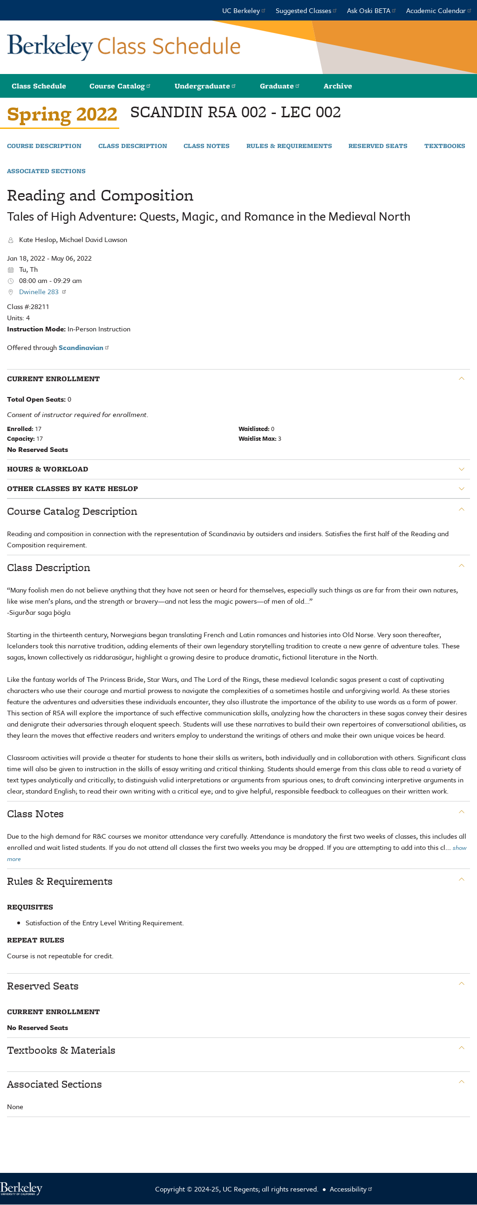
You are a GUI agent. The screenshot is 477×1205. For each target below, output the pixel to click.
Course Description (44, 146)
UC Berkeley (244, 10)
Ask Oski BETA (372, 10)
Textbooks (444, 146)
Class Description (132, 146)
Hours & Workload (47, 469)
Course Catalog (120, 86)
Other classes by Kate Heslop (72, 488)
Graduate (280, 86)
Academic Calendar (439, 10)
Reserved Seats (378, 146)
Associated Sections (46, 171)
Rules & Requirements (289, 146)
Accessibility (351, 1189)
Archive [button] (338, 86)
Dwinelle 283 (43, 291)
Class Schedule (39, 86)
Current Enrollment (53, 379)
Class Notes (207, 146)
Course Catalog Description (72, 511)
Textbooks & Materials (61, 1050)
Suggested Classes (307, 10)
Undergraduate (206, 86)
